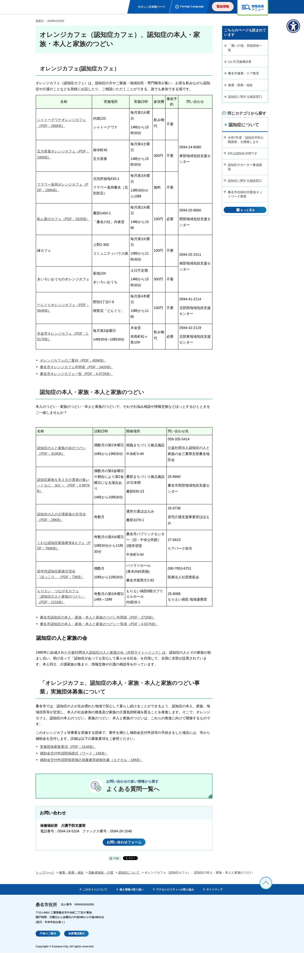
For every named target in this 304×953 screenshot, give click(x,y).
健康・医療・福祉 (240, 85)
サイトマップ (214, 889)
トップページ (45, 872)
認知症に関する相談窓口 (245, 96)
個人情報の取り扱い (131, 889)
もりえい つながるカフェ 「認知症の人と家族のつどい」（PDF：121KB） (61, 596)
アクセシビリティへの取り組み (175, 889)
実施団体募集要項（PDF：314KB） (68, 747)
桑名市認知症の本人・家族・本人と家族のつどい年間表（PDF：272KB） (97, 617)
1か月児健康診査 (239, 61)
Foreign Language (192, 6)
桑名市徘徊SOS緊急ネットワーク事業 (245, 194)
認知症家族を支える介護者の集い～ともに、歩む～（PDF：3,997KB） (63, 485)
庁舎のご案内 (48, 933)
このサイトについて (95, 889)
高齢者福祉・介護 (100, 872)
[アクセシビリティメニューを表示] (293, 26)
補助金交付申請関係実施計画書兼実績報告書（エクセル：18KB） (91, 760)
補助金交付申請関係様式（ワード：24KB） (74, 753)
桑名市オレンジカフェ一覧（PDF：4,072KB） (76, 374)
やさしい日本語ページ (151, 6)
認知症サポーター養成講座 (245, 167)
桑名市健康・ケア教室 (243, 73)
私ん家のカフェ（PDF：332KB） (63, 219)
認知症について (244, 124)
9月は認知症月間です (242, 153)
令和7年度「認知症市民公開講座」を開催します (246, 139)
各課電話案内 (76, 933)
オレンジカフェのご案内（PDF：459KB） (73, 360)
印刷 (116, 858)
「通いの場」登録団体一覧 (245, 48)
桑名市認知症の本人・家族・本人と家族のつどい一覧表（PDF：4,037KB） (99, 624)
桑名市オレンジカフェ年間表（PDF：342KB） (76, 367)
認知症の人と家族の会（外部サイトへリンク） (125, 652)
